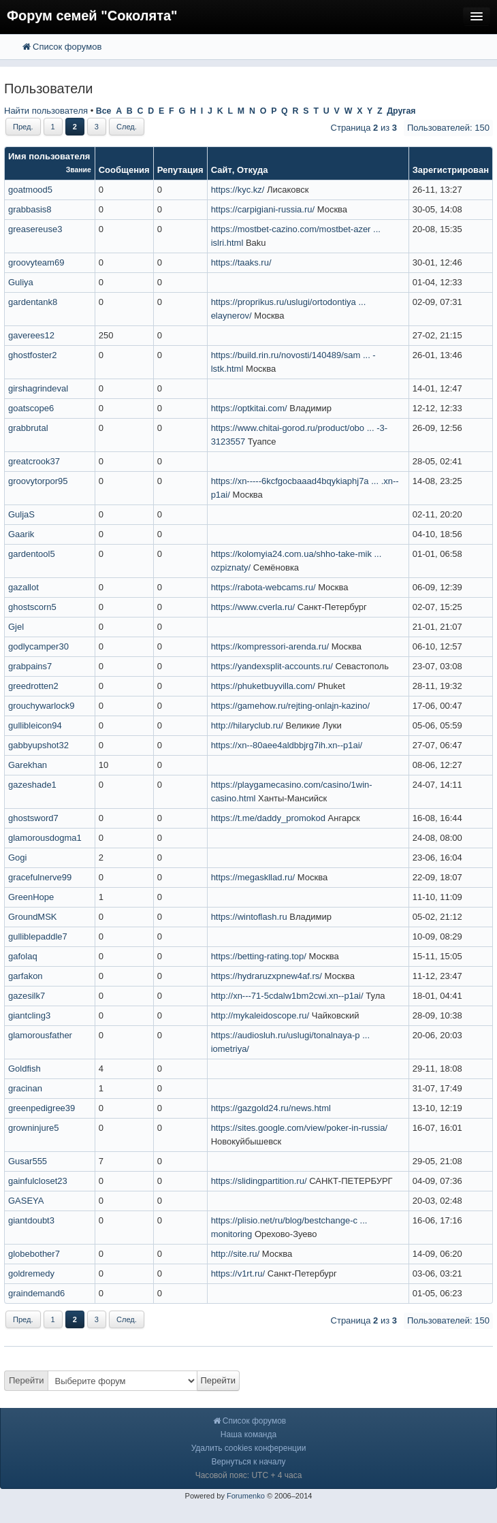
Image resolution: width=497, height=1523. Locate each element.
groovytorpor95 (37, 481)
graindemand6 (36, 1293)
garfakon (25, 976)
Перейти (26, 1380)
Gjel (16, 627)
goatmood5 (30, 190)
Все (104, 111)
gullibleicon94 (35, 725)
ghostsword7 (33, 818)
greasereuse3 (35, 229)
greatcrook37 (34, 461)
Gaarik (21, 534)
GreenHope (31, 897)
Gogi (17, 857)
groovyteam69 (36, 262)
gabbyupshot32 (38, 745)
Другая (401, 111)
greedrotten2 (33, 686)
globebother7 (34, 1254)
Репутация (180, 170)
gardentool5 (31, 554)
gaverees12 (31, 335)
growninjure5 (33, 1128)
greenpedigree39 (41, 1108)
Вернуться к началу (248, 1461)
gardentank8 (32, 302)
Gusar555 (27, 1161)
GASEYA (26, 1201)
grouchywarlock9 (41, 706)
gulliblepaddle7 (37, 936)
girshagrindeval (38, 388)
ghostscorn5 (32, 607)
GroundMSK (32, 917)
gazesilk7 (26, 996)
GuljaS (21, 514)
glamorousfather (40, 1035)
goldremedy (31, 1273)
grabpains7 (30, 666)
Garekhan (27, 765)
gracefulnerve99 (39, 877)
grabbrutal (28, 428)
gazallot (23, 587)
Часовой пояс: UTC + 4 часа (248, 1475)
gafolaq (22, 956)
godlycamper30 (38, 646)
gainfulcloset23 (37, 1181)
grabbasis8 (30, 209)
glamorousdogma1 (45, 838)
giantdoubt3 (31, 1220)
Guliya (20, 282)
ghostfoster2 (32, 355)
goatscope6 (31, 408)
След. (126, 127)
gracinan (25, 1088)
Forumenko (246, 1496)
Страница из (364, 128)
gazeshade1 (32, 785)
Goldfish (24, 1068)
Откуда (252, 170)
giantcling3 (29, 1015)
